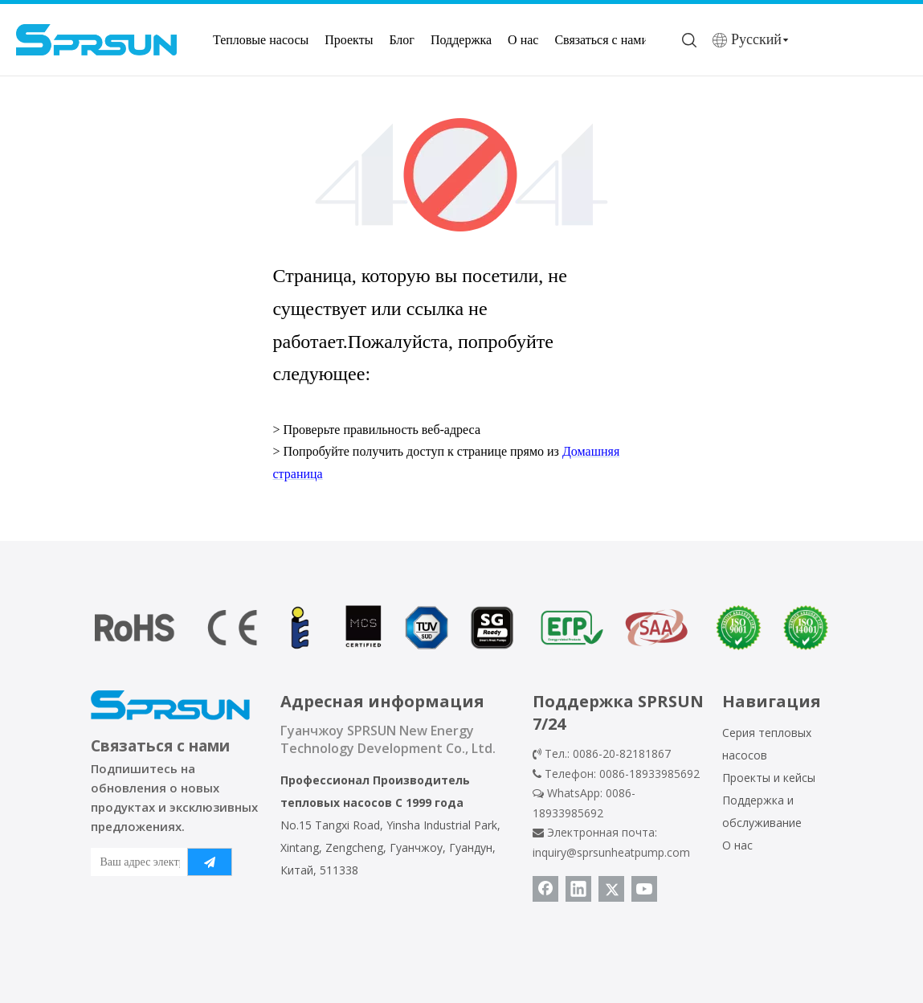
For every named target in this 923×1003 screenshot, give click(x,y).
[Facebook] (545, 889)
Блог (402, 40)
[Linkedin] (578, 889)
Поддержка (461, 40)
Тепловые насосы (260, 40)
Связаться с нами (601, 40)
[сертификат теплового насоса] (462, 627)
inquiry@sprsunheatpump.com (611, 852)
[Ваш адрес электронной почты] (136, 862)
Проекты (349, 40)
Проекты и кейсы (768, 777)
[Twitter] (611, 889)
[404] (461, 174)
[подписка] (209, 862)
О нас (523, 40)
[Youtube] (644, 889)
